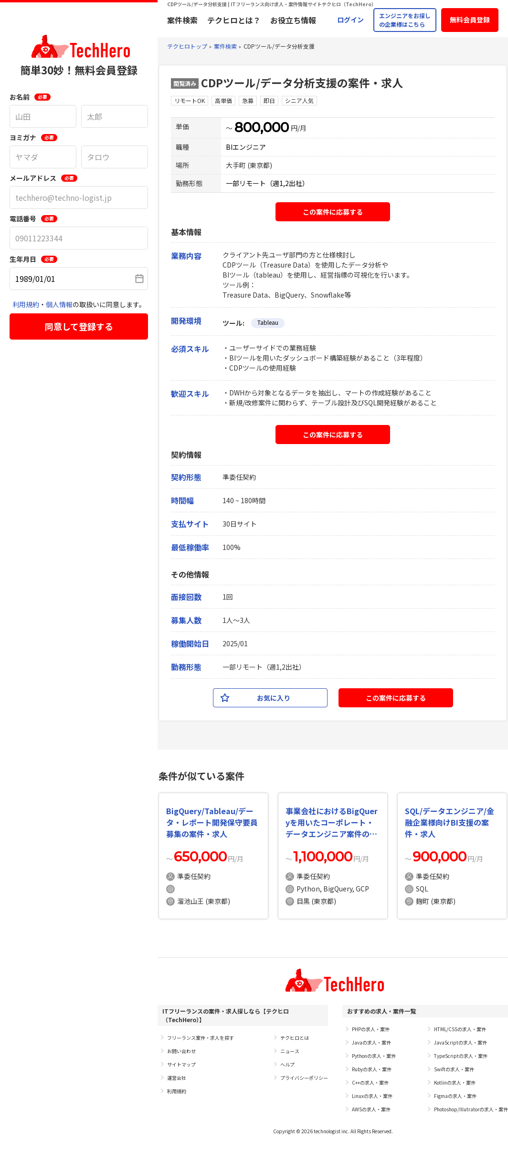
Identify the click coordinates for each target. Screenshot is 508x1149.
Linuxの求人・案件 (372, 1095)
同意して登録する (79, 326)
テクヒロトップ (187, 46)
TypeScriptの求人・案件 (460, 1055)
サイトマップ (181, 1064)
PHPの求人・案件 (371, 1029)
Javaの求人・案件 (371, 1042)
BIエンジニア (246, 147)
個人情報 (59, 304)
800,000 (261, 127)
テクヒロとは (294, 1037)
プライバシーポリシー (304, 1077)
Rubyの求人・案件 (372, 1069)
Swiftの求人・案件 (454, 1069)
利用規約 (25, 304)
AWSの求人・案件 (371, 1109)
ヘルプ (287, 1064)
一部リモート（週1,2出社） (267, 183)
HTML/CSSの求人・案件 (460, 1029)
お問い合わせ (181, 1051)
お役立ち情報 (293, 20)
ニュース (289, 1051)
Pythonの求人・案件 (374, 1055)
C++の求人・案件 (370, 1082)
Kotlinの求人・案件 (455, 1082)
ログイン (350, 19)
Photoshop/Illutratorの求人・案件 (471, 1109)
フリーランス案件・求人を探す (200, 1037)
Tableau (267, 322)
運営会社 (176, 1077)
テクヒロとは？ (234, 20)
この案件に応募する (333, 212)
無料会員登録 (470, 19)
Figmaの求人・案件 (455, 1095)
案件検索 (182, 20)
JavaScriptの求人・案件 (460, 1042)
